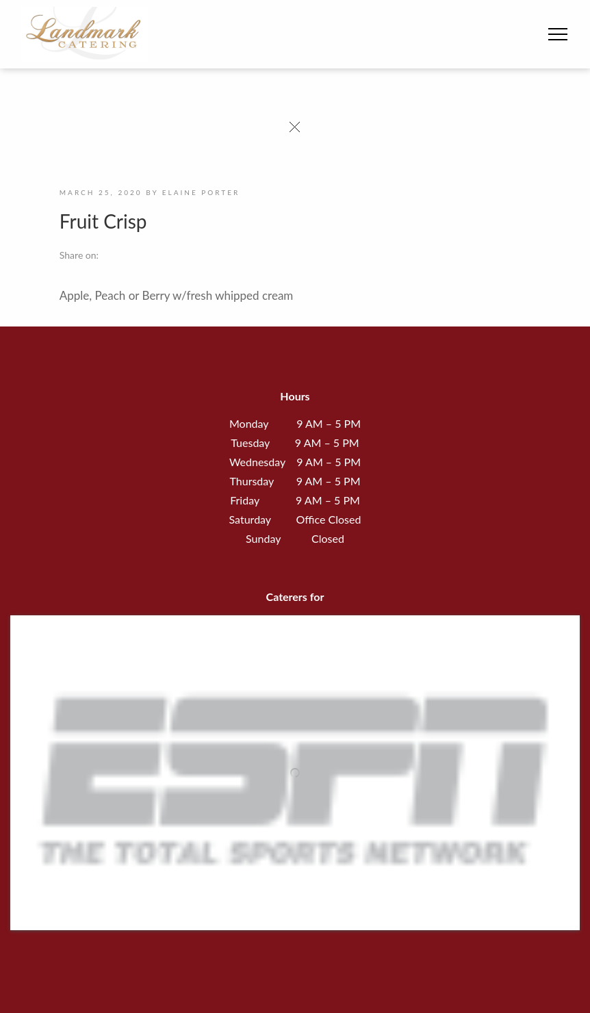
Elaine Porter (201, 192)
